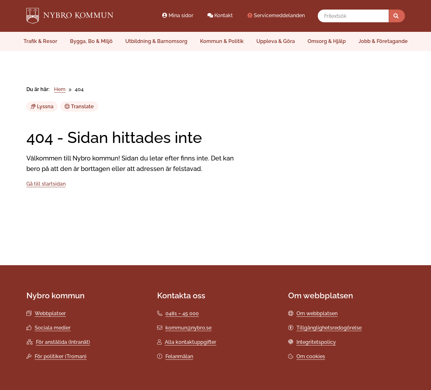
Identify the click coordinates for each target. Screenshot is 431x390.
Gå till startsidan (46, 184)
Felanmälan (179, 356)
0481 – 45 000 (182, 313)
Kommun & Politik (222, 41)
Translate (79, 106)
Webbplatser (50, 313)
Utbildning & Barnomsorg (156, 41)
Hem (60, 89)
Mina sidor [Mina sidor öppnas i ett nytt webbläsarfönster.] (177, 15)
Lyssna (42, 106)
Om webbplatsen (316, 313)
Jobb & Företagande (383, 41)
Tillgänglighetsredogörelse (329, 328)
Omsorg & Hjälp (327, 41)
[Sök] (397, 16)
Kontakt (220, 15)
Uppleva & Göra (275, 41)
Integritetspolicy (316, 342)
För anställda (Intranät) (63, 342)
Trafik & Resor (40, 41)
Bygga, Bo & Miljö (91, 41)
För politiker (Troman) (61, 356)
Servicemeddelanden (276, 15)
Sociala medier (53, 328)
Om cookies (310, 356)
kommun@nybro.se (188, 328)
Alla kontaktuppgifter (190, 342)
